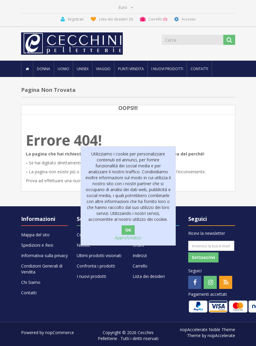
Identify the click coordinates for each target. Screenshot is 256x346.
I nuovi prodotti (167, 68)
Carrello (140, 266)
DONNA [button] (43, 68)
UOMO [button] (63, 68)
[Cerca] (193, 40)
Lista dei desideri (149, 276)
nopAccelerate (221, 335)
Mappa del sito (35, 235)
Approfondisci (128, 237)
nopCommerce (59, 332)
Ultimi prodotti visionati (99, 255)
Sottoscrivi (203, 257)
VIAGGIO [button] (103, 68)
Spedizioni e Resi (37, 245)
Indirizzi (140, 255)
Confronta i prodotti (96, 266)
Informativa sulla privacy (44, 255)
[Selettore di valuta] (125, 7)
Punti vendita (131, 68)
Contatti (199, 68)
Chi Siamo (30, 282)
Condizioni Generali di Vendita (41, 269)
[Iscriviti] (211, 246)
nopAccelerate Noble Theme (207, 329)
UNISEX (83, 68)
